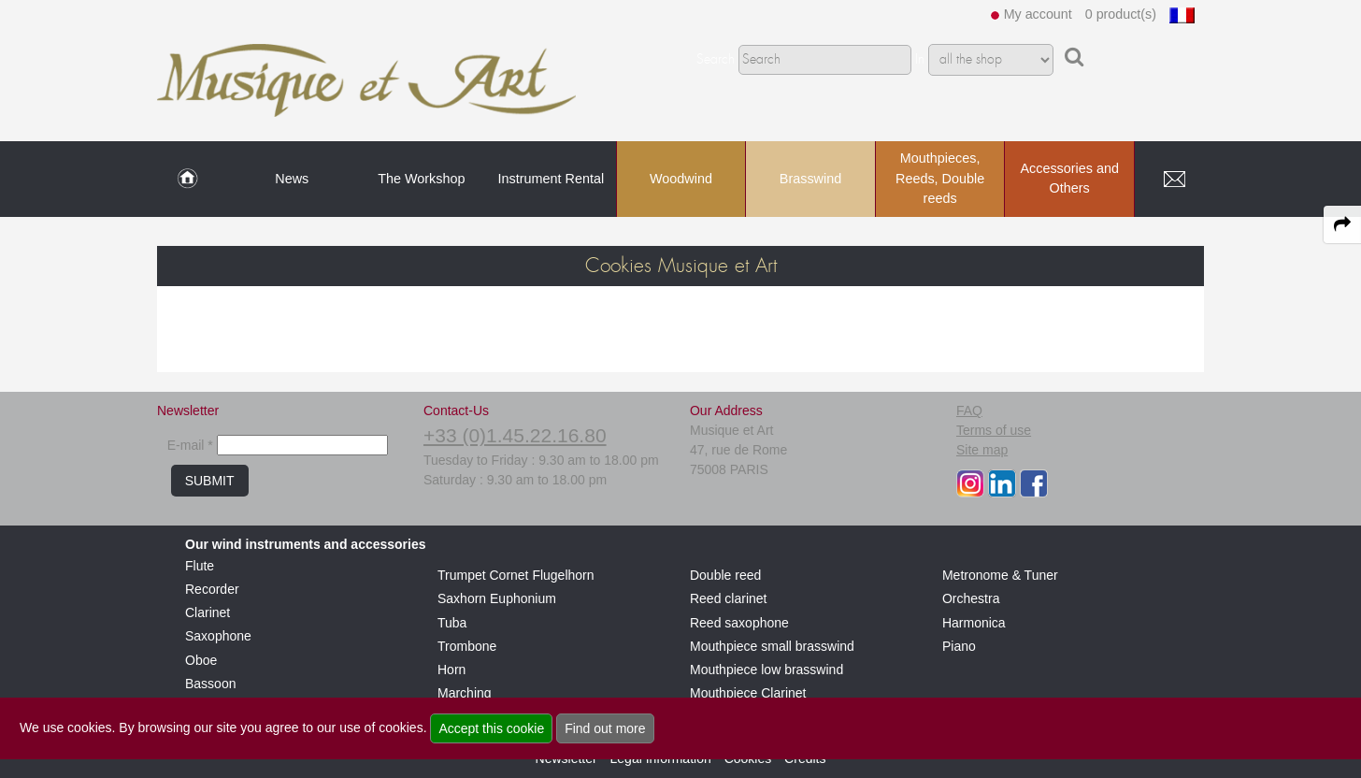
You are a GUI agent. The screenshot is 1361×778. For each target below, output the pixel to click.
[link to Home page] (187, 179)
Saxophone (218, 635)
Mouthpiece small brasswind (772, 646)
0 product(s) (1120, 14)
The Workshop (421, 178)
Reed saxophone (739, 622)
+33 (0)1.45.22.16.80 (515, 435)
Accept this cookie (491, 728)
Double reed (725, 575)
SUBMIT (210, 480)
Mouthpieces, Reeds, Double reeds (939, 178)
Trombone (466, 646)
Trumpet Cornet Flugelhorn (516, 575)
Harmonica (974, 622)
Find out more (605, 728)
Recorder (212, 589)
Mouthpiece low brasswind (766, 669)
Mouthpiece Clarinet (748, 692)
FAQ (969, 410)
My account (1038, 14)
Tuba (451, 622)
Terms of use (993, 430)
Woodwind (681, 178)
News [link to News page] (291, 178)
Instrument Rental (551, 178)
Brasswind (810, 178)
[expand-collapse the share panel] (1342, 224)
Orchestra (970, 598)
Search (715, 59)
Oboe (201, 660)
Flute (199, 565)
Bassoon (210, 683)
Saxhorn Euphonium (496, 598)
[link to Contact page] (1174, 179)
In (919, 59)
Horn (451, 669)
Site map (982, 449)
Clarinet (207, 612)
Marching (464, 692)
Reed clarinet (728, 598)
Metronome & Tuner (1000, 575)
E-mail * (190, 445)
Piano (959, 646)
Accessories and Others (1069, 178)
